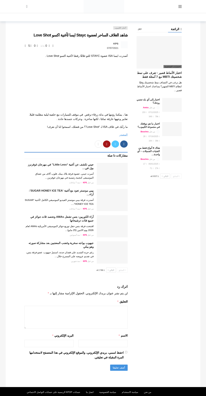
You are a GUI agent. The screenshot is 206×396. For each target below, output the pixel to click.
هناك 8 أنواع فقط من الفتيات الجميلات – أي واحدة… (148, 151)
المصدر (123, 134)
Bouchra (145, 132)
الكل (139, 29)
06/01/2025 (154, 164)
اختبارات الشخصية (173, 67)
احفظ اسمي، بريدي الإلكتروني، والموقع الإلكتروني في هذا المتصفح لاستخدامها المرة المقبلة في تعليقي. (76, 354)
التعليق (122, 301)
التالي (111, 270)
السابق (122, 270)
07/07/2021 (112, 48)
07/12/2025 (154, 112)
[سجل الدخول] (26, 6)
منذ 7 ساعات (75, 182)
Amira (145, 107)
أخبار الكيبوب (120, 28)
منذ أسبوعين (75, 235)
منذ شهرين (76, 261)
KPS (115, 43)
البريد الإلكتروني (63, 335)
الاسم (123, 335)
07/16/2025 (154, 136)
